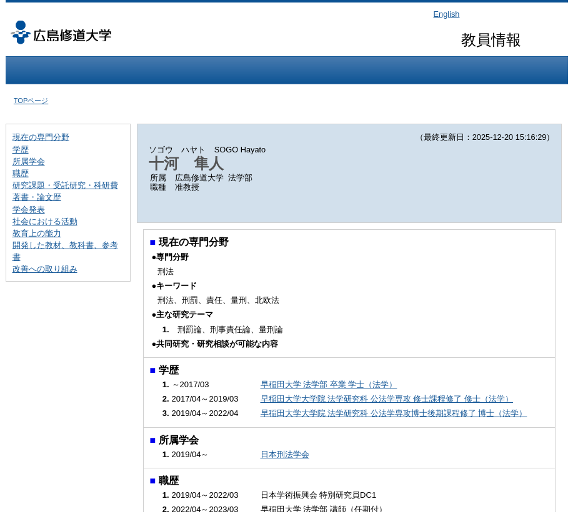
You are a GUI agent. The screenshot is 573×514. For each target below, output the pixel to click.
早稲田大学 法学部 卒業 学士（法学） (329, 384)
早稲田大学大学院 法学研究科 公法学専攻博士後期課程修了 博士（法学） (394, 413)
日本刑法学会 (285, 454)
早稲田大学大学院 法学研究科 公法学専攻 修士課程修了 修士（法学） (387, 398)
